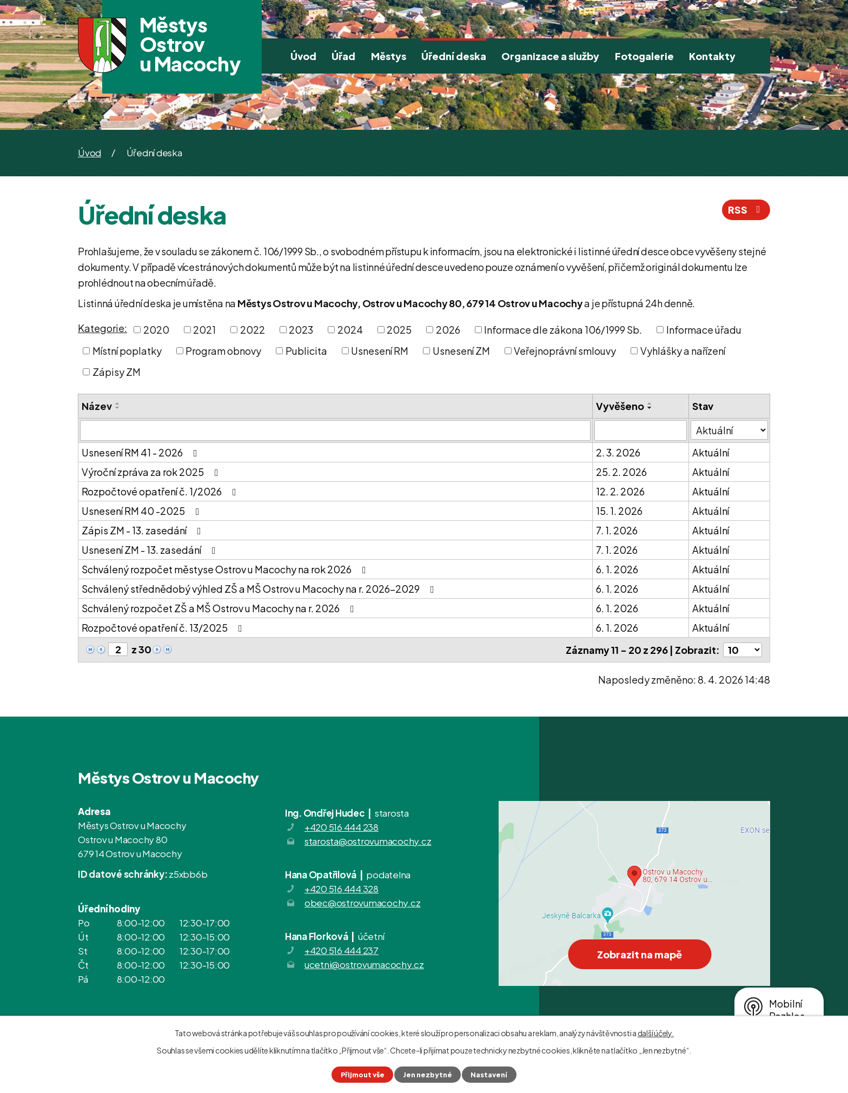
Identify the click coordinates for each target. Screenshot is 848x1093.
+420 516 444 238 (341, 827)
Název (97, 406)
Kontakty (712, 56)
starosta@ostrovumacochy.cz (368, 841)
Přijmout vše (363, 1074)
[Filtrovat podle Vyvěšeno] (640, 430)
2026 (448, 329)
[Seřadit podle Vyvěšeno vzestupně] (650, 403)
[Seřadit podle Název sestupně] (118, 408)
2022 (252, 329)
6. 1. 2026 (617, 569)
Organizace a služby (550, 56)
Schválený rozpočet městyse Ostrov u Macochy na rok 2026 (226, 569)
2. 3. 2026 (618, 452)
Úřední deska (453, 56)
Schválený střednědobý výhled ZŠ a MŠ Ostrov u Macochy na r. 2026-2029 (260, 588)
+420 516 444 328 (341, 889)
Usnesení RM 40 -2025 (143, 511)
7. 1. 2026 (617, 530)
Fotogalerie (644, 56)
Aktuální (710, 452)
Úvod (303, 56)
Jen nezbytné (427, 1074)
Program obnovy (223, 351)
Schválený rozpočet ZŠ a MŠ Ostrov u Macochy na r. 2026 (220, 608)
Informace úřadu (703, 329)
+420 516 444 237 (341, 950)
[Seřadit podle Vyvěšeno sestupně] (650, 408)
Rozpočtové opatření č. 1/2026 (161, 491)
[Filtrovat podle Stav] (729, 430)
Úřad (343, 56)
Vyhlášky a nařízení (682, 351)
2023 (301, 329)
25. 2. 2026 (621, 472)
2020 (156, 329)
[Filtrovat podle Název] (335, 430)
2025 (399, 329)
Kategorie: (102, 328)
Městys (388, 56)
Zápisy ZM (116, 372)
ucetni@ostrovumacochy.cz (364, 964)
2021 (204, 329)
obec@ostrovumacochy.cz (362, 903)
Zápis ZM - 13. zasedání (144, 530)
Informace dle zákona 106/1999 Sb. (563, 329)
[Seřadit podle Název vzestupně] (118, 403)
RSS (746, 209)
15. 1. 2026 (619, 511)
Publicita (306, 351)
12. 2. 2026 (620, 491)
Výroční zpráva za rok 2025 (152, 472)
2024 (350, 329)
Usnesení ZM (461, 351)
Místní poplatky (127, 351)
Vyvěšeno (620, 406)
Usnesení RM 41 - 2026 (142, 452)
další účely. (656, 1033)
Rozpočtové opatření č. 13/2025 (164, 627)
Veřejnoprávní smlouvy (565, 351)
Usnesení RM (379, 351)
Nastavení (489, 1074)
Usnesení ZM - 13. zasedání (151, 550)
